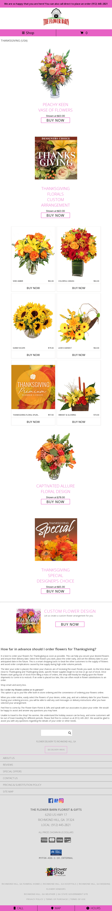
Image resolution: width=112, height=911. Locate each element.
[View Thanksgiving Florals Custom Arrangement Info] (56, 158)
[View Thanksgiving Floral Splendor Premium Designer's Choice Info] (33, 386)
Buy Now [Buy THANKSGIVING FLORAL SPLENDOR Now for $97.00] (33, 422)
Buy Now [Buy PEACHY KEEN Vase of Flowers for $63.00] (55, 120)
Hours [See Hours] (93, 908)
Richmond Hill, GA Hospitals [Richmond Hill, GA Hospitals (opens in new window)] (59, 884)
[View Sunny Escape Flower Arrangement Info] (33, 320)
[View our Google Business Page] (56, 802)
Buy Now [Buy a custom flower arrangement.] (70, 624)
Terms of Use (77, 899)
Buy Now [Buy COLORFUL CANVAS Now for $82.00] (78, 288)
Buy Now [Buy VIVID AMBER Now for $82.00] (33, 288)
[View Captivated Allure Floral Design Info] (56, 455)
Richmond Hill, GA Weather (39, 894)
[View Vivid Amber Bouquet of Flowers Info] (33, 253)
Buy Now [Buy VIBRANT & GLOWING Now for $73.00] (78, 422)
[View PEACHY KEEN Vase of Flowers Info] (56, 74)
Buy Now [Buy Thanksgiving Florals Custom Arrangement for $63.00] (55, 215)
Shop (28, 32)
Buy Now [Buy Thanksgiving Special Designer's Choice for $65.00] (55, 591)
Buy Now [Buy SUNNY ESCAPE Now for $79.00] (33, 355)
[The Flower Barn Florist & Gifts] (56, 25)
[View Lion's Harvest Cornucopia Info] (79, 320)
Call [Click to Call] (18, 908)
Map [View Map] (56, 908)
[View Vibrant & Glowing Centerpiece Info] (79, 387)
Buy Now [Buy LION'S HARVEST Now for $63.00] (78, 355)
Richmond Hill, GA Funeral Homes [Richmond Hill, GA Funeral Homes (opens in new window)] (21, 884)
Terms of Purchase (57, 899)
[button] (56, 852)
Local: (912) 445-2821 (56, 825)
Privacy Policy (35, 899)
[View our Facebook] (50, 802)
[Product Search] (56, 732)
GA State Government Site (73, 894)
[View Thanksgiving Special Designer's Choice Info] (56, 539)
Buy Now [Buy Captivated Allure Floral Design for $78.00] (55, 501)
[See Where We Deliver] (56, 749)
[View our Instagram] (61, 802)
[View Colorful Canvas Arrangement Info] (79, 253)
